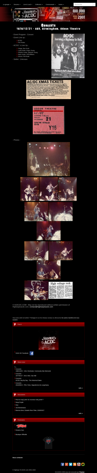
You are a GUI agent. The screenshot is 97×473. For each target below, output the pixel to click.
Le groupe (7, 4)
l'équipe (81, 472)
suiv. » (81, 388)
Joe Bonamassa (21, 407)
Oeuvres (17, 4)
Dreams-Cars (20, 430)
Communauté (51, 4)
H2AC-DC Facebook (22, 353)
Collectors (39, 4)
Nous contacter (18, 457)
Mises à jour (21, 362)
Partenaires (21, 420)
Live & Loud (27, 4)
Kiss (17, 405)
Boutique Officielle (21, 434)
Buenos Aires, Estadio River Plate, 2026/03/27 (30, 410)
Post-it (20, 324)
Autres (61, 4)
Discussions (21, 394)
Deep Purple (19, 402)
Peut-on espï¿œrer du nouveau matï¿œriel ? (30, 399)
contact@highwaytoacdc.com (41, 307)
